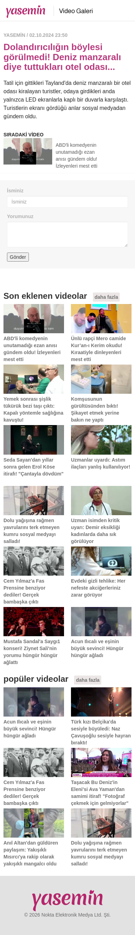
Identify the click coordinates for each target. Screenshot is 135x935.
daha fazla (106, 297)
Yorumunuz (20, 216)
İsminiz (15, 190)
